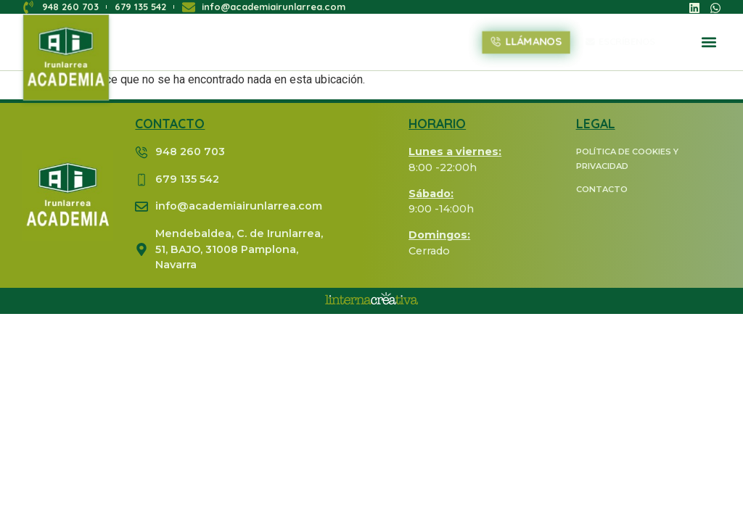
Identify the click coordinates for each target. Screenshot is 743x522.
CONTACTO (602, 189)
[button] (709, 42)
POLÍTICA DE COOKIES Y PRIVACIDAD (627, 158)
